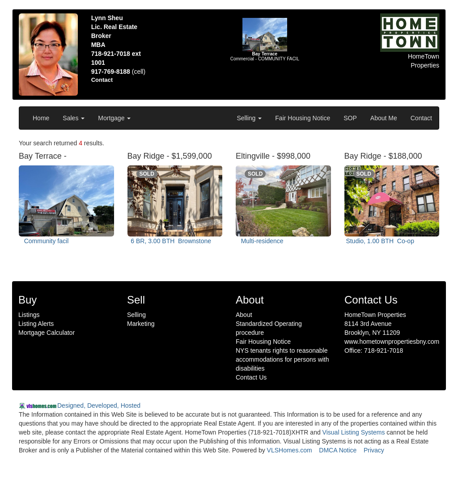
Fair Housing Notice (302, 118)
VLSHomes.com (289, 450)
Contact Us (251, 377)
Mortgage (114, 118)
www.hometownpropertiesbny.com (391, 341)
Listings (28, 314)
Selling (249, 118)
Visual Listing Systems (353, 432)
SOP (350, 118)
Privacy (374, 450)
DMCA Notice (337, 450)
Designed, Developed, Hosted (98, 405)
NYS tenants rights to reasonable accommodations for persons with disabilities (282, 359)
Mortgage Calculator (46, 332)
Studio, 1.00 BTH (380, 241)
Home (41, 118)
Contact (421, 118)
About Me (383, 118)
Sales (74, 118)
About (244, 314)
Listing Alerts (36, 323)
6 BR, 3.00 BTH (170, 241)
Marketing (140, 323)
